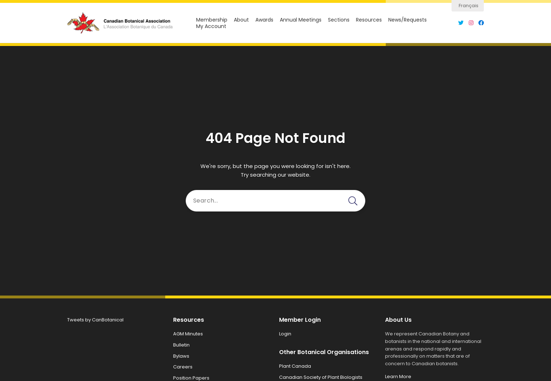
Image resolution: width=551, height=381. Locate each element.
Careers (183, 366)
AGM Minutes (188, 333)
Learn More (398, 376)
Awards (264, 20)
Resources (369, 20)
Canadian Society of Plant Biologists (320, 377)
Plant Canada (295, 366)
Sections (338, 20)
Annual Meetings (300, 20)
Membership (211, 20)
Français (468, 5)
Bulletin (181, 344)
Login (285, 333)
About (241, 20)
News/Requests (407, 20)
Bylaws (181, 356)
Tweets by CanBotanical (95, 319)
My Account (211, 26)
